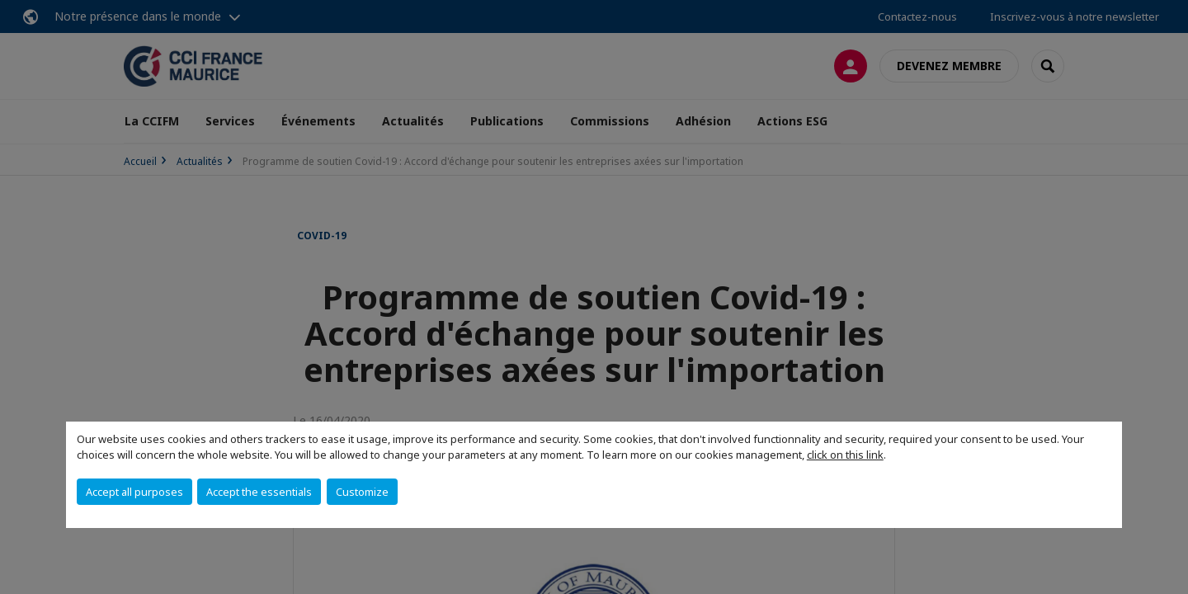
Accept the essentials (259, 491)
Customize (362, 491)
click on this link (845, 454)
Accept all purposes (134, 491)
